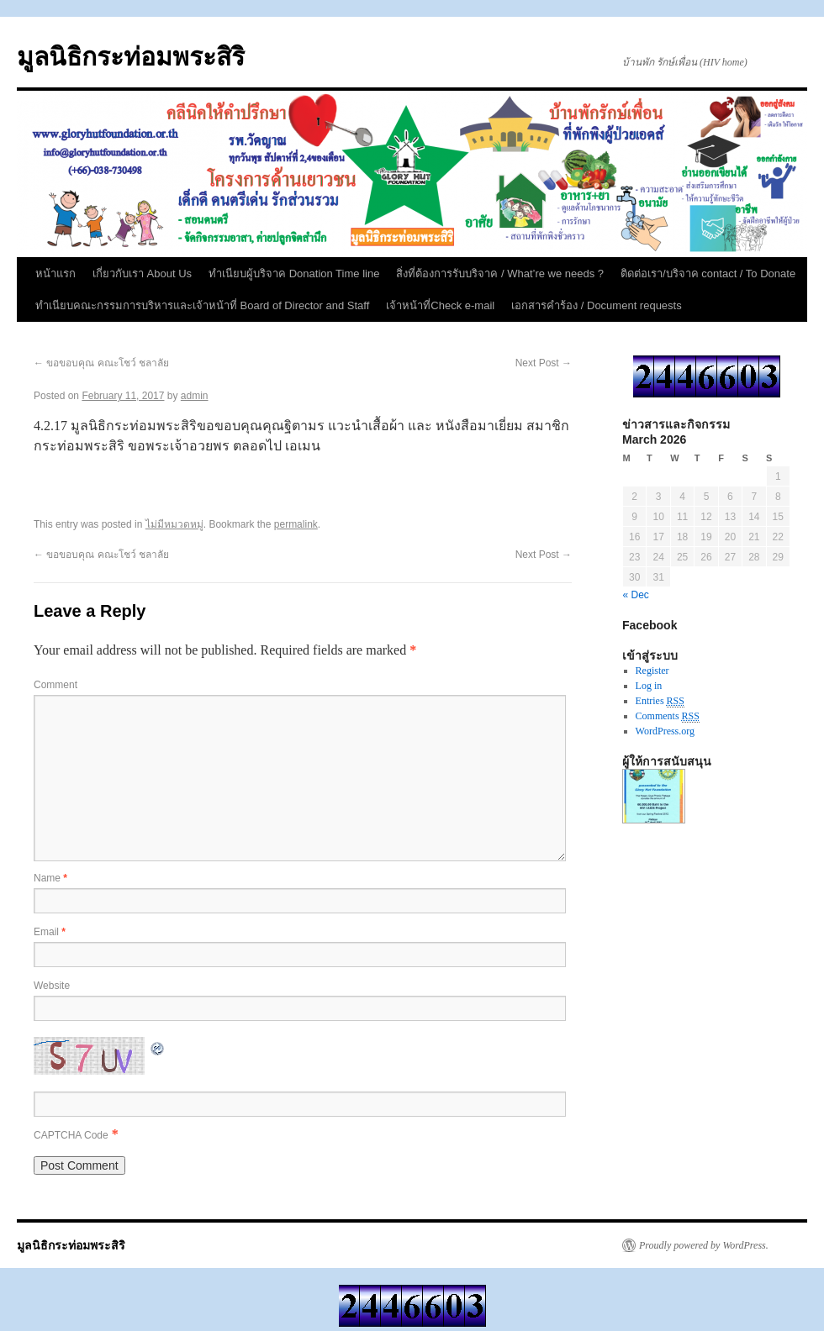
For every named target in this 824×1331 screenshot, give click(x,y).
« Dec (636, 595)
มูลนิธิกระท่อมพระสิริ (131, 57)
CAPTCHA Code (71, 1135)
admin (195, 396)
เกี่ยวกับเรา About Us (142, 273)
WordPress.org (665, 731)
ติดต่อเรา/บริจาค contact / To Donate (708, 273)
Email (50, 932)
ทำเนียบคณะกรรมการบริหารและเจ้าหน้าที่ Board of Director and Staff (202, 305)
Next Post (543, 363)
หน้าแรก (55, 273)
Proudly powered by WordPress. (704, 1245)
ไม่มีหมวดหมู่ (174, 524)
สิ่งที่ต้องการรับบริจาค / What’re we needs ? (500, 273)
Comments (668, 716)
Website (52, 986)
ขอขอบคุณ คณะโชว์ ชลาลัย (101, 363)
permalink (296, 524)
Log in (649, 686)
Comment (55, 685)
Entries (660, 701)
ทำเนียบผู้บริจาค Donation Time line (294, 273)
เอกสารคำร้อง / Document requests (596, 305)
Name (50, 878)
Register (652, 670)
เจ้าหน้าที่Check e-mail (440, 305)
